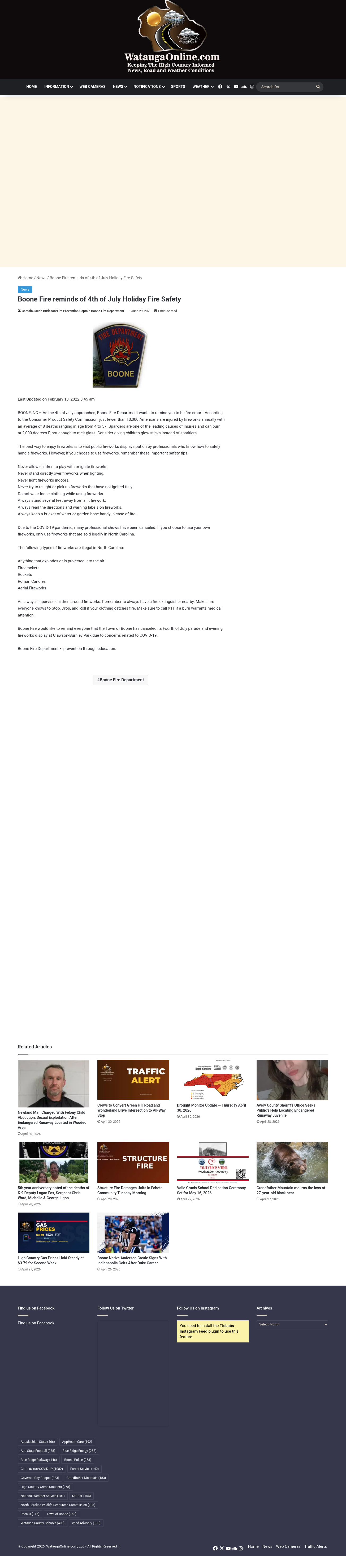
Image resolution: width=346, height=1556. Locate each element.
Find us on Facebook (36, 1323)
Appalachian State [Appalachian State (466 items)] (38, 1442)
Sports (178, 86)
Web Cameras (92, 86)
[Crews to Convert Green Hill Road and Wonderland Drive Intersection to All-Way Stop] (133, 1080)
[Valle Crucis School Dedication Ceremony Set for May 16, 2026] (213, 1162)
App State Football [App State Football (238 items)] (38, 1451)
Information (56, 86)
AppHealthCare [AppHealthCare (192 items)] (77, 1442)
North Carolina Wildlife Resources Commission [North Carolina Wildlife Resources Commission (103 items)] (58, 1505)
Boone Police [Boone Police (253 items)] (77, 1460)
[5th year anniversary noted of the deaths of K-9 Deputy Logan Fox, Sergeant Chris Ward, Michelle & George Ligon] (53, 1162)
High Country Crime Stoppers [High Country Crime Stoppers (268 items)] (45, 1487)
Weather (201, 86)
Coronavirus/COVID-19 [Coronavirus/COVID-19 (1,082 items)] (42, 1469)
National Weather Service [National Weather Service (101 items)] (43, 1496)
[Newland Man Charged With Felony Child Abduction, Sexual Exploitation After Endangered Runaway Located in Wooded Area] (53, 1084)
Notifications (147, 86)
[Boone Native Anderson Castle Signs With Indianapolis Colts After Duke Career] (133, 1233)
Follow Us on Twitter (115, 1308)
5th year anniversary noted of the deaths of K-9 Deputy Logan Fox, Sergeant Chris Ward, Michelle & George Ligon (53, 1193)
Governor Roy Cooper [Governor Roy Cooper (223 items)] (40, 1478)
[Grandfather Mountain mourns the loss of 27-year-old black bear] (292, 1162)
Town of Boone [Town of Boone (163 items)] (61, 1514)
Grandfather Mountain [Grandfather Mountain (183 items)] (86, 1478)
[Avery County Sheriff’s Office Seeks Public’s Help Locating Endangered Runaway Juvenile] (292, 1080)
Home (31, 86)
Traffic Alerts (315, 1546)
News (118, 86)
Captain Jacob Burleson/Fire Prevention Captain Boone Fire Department (73, 311)
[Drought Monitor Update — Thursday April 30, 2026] (213, 1080)
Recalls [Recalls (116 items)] (30, 1514)
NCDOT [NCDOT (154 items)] (81, 1496)
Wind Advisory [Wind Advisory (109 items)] (86, 1523)
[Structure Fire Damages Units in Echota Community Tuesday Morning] (133, 1162)
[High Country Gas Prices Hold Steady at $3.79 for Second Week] (53, 1233)
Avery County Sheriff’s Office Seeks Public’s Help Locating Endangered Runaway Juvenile (286, 1110)
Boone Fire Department (122, 679)
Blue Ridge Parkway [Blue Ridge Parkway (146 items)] (39, 1460)
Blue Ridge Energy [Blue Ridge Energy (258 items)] (79, 1451)
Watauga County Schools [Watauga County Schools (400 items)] (42, 1523)
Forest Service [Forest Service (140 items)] (84, 1469)
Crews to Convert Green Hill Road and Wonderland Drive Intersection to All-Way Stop (131, 1110)
